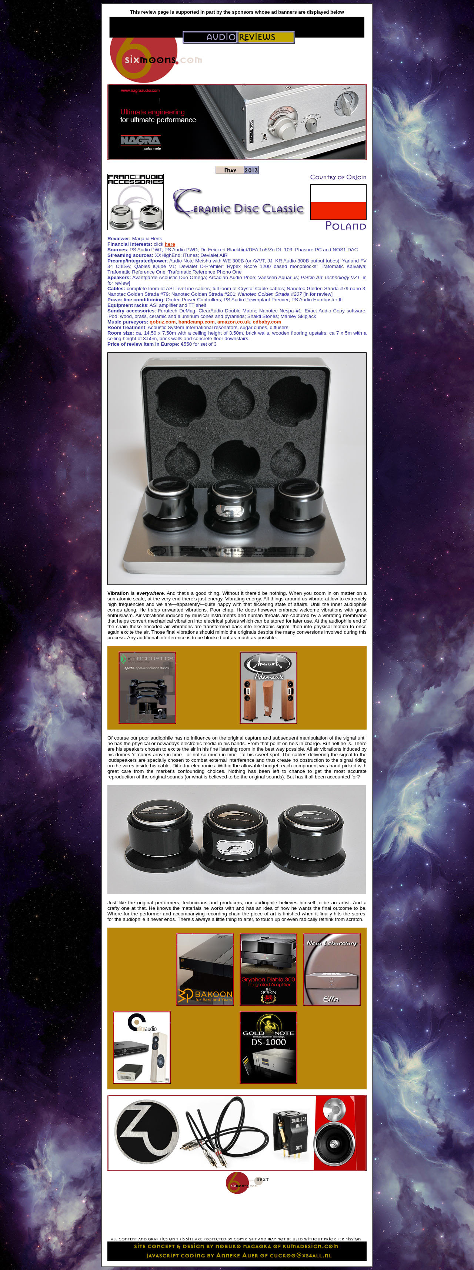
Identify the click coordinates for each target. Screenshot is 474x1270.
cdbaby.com (267, 322)
